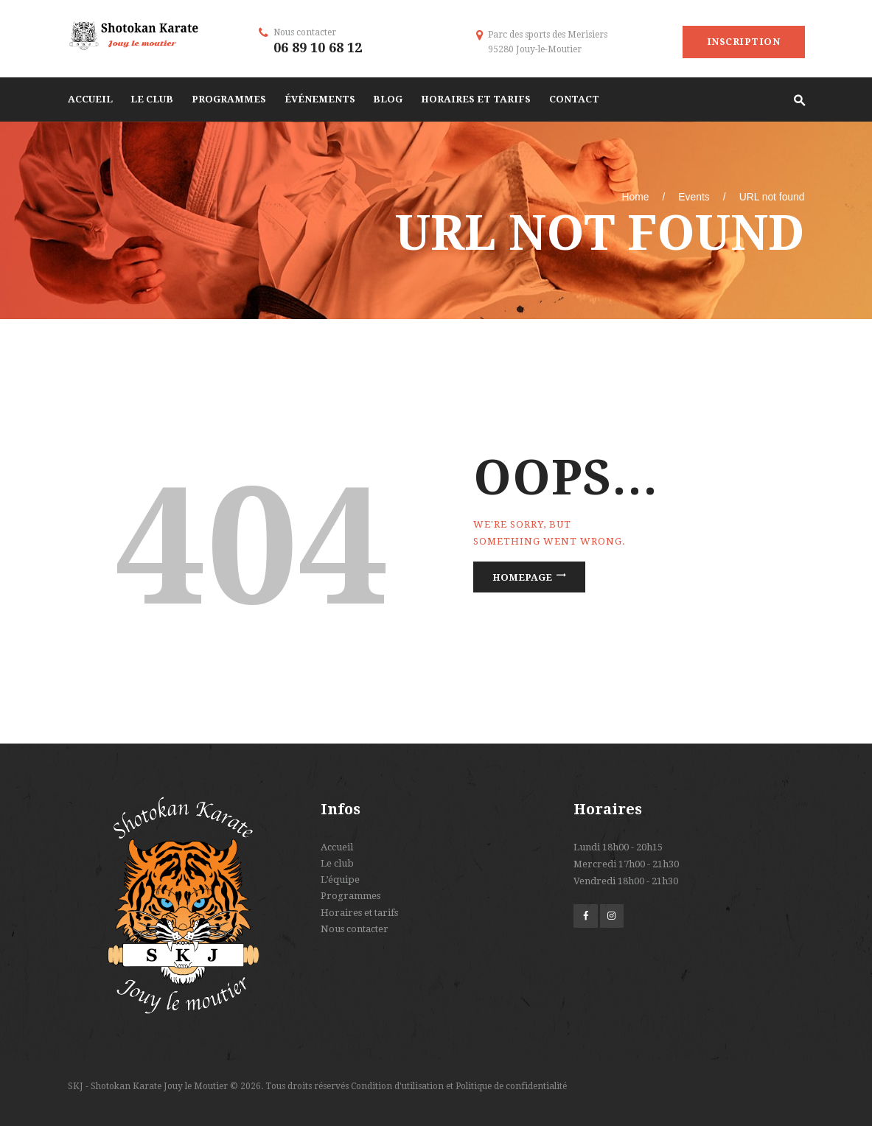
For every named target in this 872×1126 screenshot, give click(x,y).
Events (693, 197)
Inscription (744, 41)
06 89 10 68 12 (317, 47)
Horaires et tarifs (359, 912)
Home (635, 197)
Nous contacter (354, 928)
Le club (337, 863)
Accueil (337, 847)
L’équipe (340, 879)
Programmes (350, 895)
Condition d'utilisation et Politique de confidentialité (459, 1086)
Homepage (522, 576)
